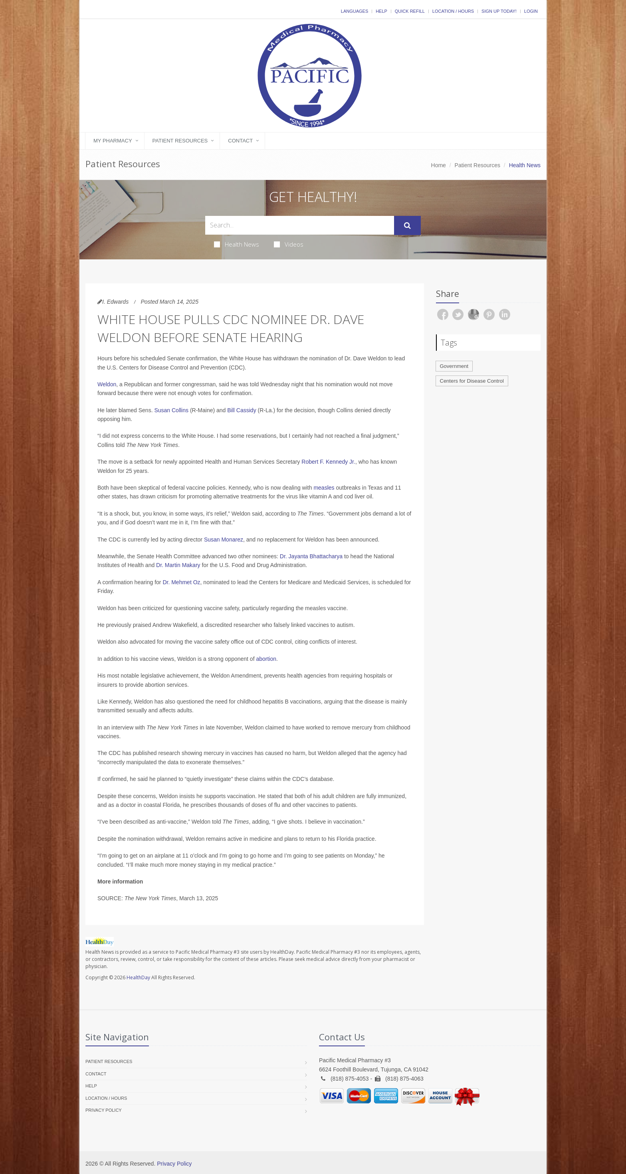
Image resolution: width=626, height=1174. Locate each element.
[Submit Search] (407, 225)
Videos (288, 244)
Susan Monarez (223, 539)
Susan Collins (171, 410)
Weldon (106, 384)
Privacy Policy (103, 1110)
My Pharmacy (112, 141)
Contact (240, 141)
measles (323, 487)
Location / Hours (453, 11)
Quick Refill (410, 11)
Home (438, 165)
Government (454, 366)
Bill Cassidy (241, 410)
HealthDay (138, 977)
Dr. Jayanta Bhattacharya (311, 556)
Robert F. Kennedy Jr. (328, 462)
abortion (266, 659)
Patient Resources (180, 141)
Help (381, 11)
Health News (236, 244)
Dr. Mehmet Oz (181, 582)
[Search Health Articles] (299, 225)
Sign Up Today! (499, 11)
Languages (354, 11)
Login (531, 11)
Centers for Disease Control (472, 381)
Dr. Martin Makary (178, 565)
